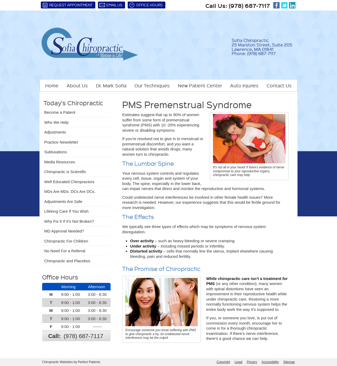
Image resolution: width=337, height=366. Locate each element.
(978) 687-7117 (249, 5)
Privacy (252, 362)
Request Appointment (67, 5)
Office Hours (146, 5)
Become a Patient (59, 112)
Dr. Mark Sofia (111, 85)
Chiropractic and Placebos (67, 261)
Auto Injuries (244, 85)
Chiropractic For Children (66, 241)
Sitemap (289, 362)
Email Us (110, 5)
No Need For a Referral (64, 251)
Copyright (223, 362)
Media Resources (59, 162)
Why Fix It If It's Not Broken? (69, 221)
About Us (77, 85)
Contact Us (279, 85)
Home (51, 85)
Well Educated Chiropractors (69, 181)
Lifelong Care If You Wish (66, 211)
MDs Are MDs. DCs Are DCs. (69, 191)
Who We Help (56, 122)
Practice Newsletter (61, 142)
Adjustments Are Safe (63, 201)
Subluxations (55, 152)
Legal (238, 362)
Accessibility (270, 362)
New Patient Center (200, 85)
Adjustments (55, 132)
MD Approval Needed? (64, 231)
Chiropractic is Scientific (65, 171)
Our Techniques (152, 85)
